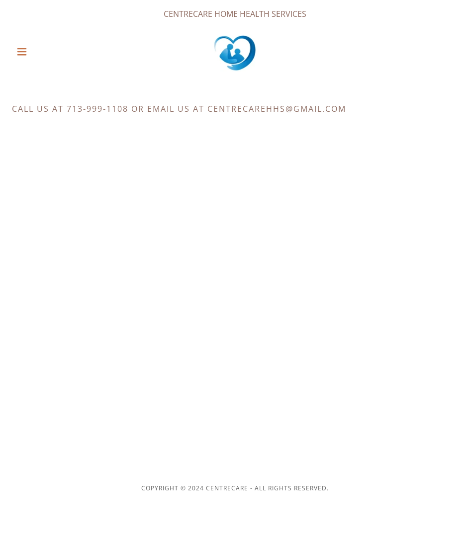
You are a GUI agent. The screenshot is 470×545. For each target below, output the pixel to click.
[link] (235, 52)
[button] (45, 52)
